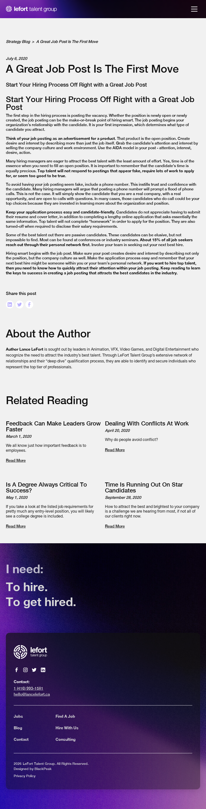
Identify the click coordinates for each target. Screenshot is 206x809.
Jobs (18, 716)
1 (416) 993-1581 (28, 688)
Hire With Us (67, 727)
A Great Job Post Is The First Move (67, 41)
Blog (18, 727)
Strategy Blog (18, 41)
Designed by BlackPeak (33, 769)
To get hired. (41, 602)
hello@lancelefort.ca (32, 694)
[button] (194, 9)
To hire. (27, 587)
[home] (31, 9)
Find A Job (65, 716)
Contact (21, 739)
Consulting (66, 739)
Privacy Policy (24, 776)
